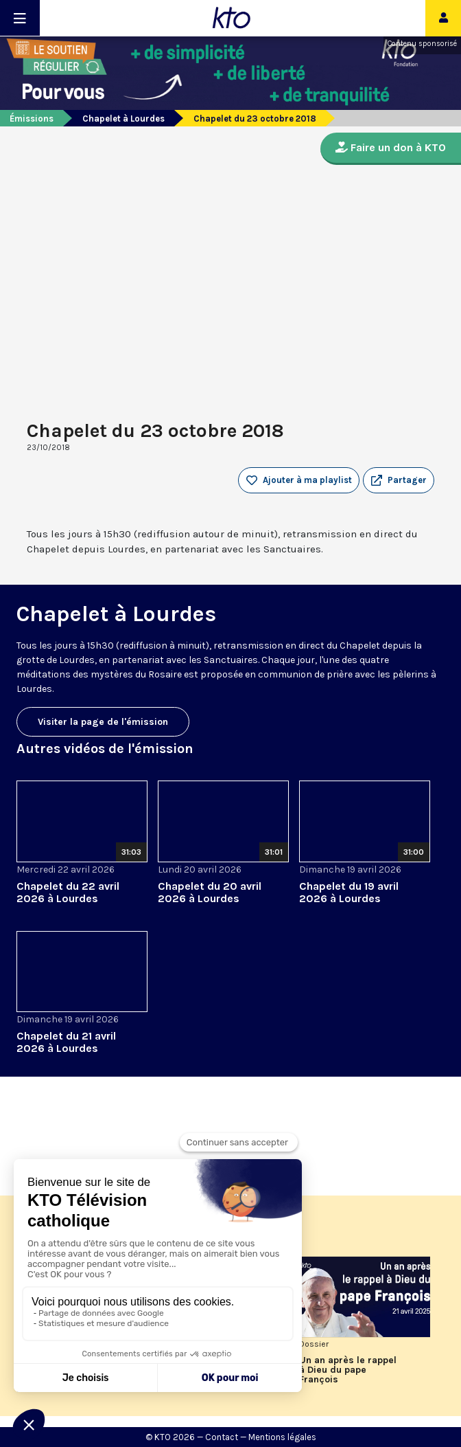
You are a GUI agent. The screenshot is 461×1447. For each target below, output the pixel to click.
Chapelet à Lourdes (123, 118)
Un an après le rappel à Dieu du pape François (348, 1370)
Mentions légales (282, 1437)
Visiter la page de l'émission (103, 722)
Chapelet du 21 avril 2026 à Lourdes (66, 1042)
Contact (221, 1437)
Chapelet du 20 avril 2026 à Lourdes (209, 892)
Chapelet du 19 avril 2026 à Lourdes (349, 892)
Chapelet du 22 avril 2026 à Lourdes (67, 892)
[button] (398, 480)
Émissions (32, 118)
